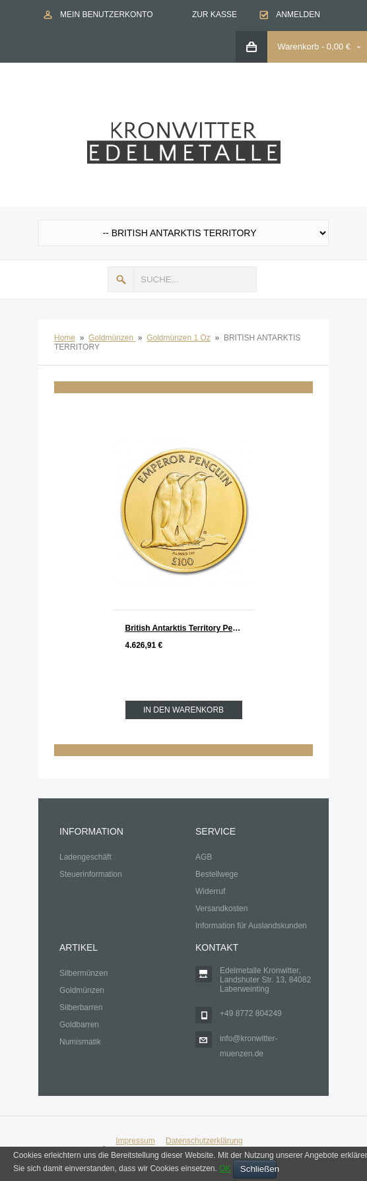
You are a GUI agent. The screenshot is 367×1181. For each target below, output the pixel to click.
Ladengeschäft (85, 857)
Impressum (135, 1140)
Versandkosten (221, 908)
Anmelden (298, 14)
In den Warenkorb (183, 710)
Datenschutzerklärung (204, 1140)
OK (224, 1168)
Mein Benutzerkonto (106, 14)
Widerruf (210, 891)
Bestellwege (216, 874)
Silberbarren (80, 1007)
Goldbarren (79, 1024)
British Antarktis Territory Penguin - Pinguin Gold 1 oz (190, 628)
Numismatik (80, 1041)
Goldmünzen (111, 337)
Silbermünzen (83, 973)
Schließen (258, 1169)
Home (64, 337)
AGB (203, 857)
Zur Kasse (214, 14)
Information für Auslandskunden (251, 925)
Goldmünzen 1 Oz (179, 337)
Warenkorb (298, 46)
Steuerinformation (90, 874)
